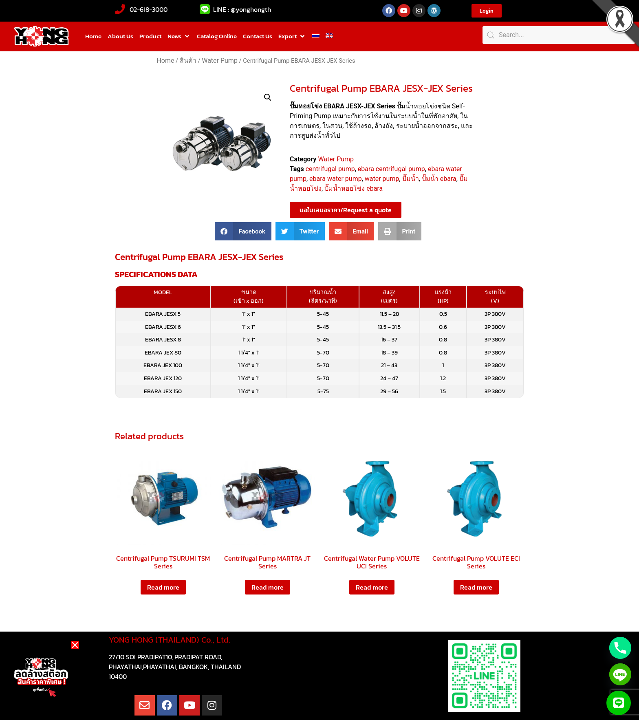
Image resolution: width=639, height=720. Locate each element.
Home (165, 60)
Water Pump (220, 60)
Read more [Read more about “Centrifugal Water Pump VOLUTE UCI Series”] (372, 587)
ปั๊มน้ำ (410, 179)
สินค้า (188, 60)
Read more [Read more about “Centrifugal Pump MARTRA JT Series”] (267, 587)
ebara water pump (335, 179)
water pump (382, 179)
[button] (179, 36)
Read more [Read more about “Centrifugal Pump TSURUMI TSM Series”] (163, 587)
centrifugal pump (330, 169)
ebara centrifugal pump (391, 169)
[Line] (620, 674)
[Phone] (620, 648)
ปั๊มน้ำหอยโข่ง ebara (353, 188)
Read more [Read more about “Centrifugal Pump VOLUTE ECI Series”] (476, 587)
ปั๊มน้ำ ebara (439, 179)
